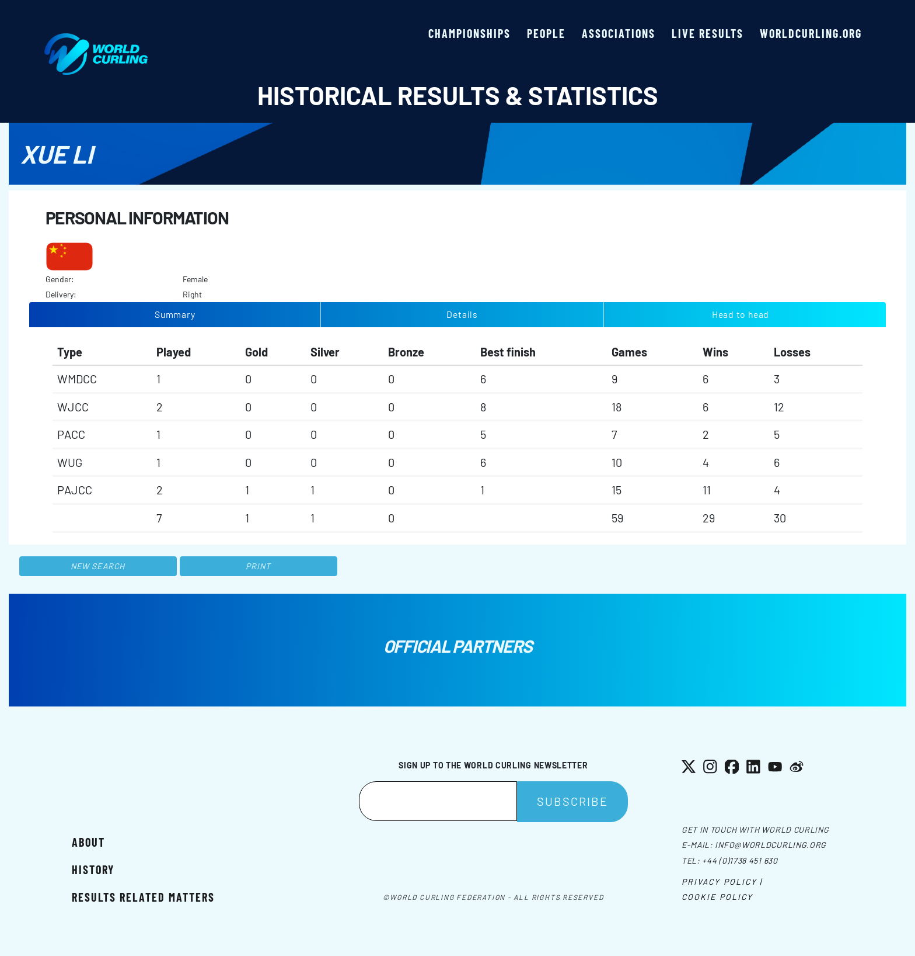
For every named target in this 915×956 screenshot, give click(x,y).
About (88, 842)
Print (258, 566)
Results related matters (143, 897)
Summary (175, 314)
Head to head (740, 314)
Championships (469, 33)
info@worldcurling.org (770, 845)
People (546, 33)
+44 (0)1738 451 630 (739, 860)
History (93, 870)
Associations (618, 33)
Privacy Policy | (722, 881)
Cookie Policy (717, 897)
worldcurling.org (811, 33)
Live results (707, 33)
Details (462, 314)
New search (98, 566)
